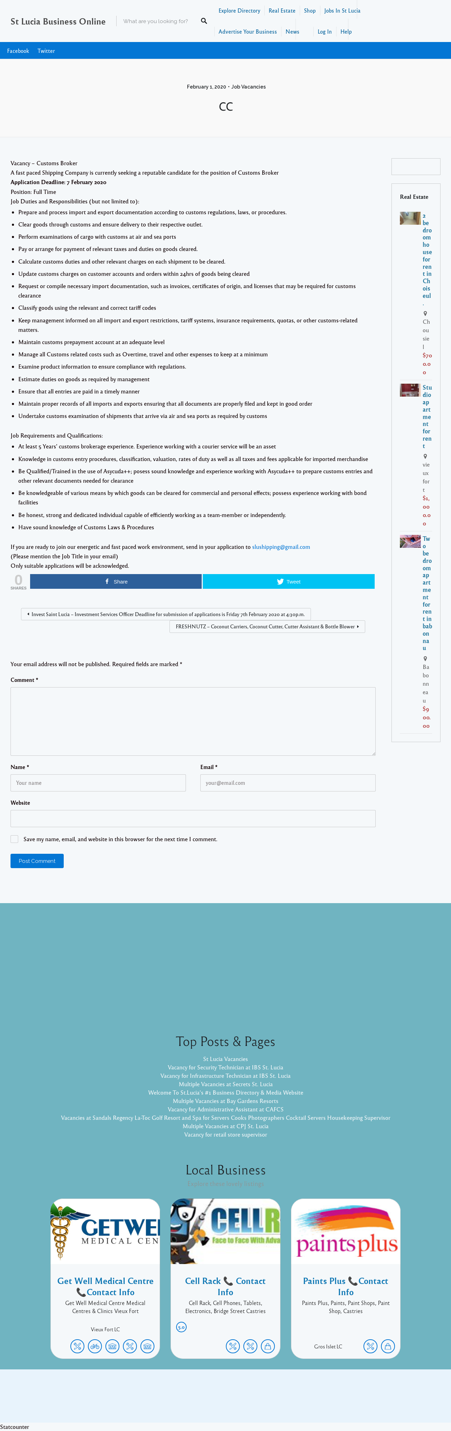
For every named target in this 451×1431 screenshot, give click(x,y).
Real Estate (282, 10)
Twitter (46, 50)
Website (20, 802)
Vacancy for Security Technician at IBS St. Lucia (225, 1067)
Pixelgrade (275, 1401)
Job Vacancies (248, 87)
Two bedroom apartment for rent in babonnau (427, 593)
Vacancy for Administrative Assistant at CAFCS (226, 1109)
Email (209, 766)
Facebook (18, 50)
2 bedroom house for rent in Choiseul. (427, 259)
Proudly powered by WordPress (196, 1401)
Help (346, 31)
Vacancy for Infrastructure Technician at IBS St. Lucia (225, 1075)
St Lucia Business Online (58, 21)
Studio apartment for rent (427, 416)
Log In (325, 31)
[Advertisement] (225, 963)
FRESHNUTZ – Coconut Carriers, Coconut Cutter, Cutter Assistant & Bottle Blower (265, 626)
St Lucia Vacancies (225, 1058)
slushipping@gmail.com (281, 546)
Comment (25, 679)
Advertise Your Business (247, 31)
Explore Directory (239, 10)
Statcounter (14, 1426)
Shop (310, 10)
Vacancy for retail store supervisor (225, 1134)
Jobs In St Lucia (342, 10)
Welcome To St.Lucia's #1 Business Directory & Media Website (225, 1092)
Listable (248, 1401)
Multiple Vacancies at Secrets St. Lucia (226, 1084)
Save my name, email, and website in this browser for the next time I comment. (120, 839)
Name (20, 766)
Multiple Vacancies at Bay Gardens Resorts (225, 1100)
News (292, 31)
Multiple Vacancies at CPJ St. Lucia (225, 1126)
